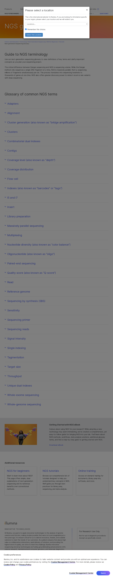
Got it (103, 573)
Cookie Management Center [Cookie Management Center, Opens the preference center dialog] (81, 573)
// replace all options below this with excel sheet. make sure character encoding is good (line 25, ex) (56, 24)
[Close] (87, 9)
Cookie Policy (9, 565)
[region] (56, 564)
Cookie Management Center (63, 562)
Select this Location (34, 35)
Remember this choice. (35, 29)
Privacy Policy (25, 565)
